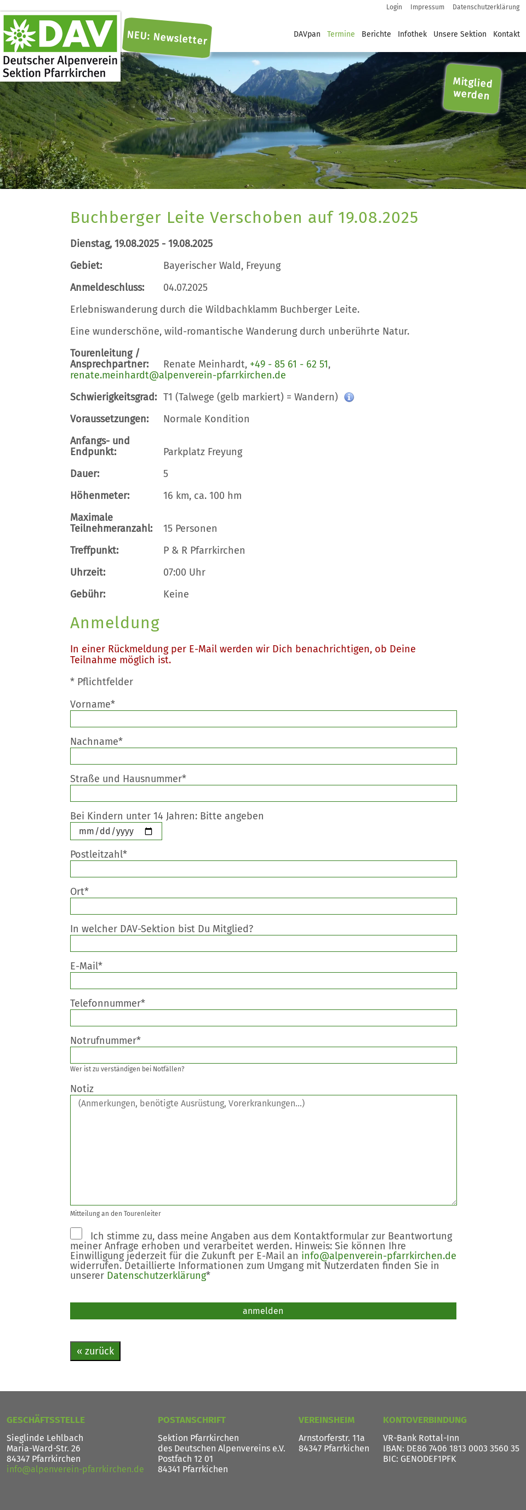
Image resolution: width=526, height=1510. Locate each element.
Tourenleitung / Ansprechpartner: (109, 359)
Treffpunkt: (94, 550)
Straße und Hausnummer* (136, 779)
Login (394, 7)
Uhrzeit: (87, 572)
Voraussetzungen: (109, 419)
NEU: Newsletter (167, 38)
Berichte (376, 34)
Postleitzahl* (107, 854)
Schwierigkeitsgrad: (113, 397)
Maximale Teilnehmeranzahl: (111, 523)
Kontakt (506, 34)
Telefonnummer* (116, 1003)
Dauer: (84, 473)
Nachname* (105, 742)
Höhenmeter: (99, 495)
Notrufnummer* (114, 1041)
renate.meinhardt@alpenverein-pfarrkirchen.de (178, 375)
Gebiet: (86, 265)
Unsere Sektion (460, 34)
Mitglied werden (473, 88)
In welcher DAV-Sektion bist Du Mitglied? (170, 929)
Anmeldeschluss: (107, 287)
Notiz (90, 1089)
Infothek (412, 34)
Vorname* (101, 704)
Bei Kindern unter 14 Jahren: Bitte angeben (175, 816)
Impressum (427, 7)
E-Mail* (94, 966)
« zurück (95, 1351)
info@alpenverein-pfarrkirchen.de (378, 1256)
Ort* (88, 892)
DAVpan (307, 34)
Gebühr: (87, 594)
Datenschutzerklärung (486, 7)
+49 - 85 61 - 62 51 (289, 364)
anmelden (263, 1311)
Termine (341, 34)
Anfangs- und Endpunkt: (100, 446)
